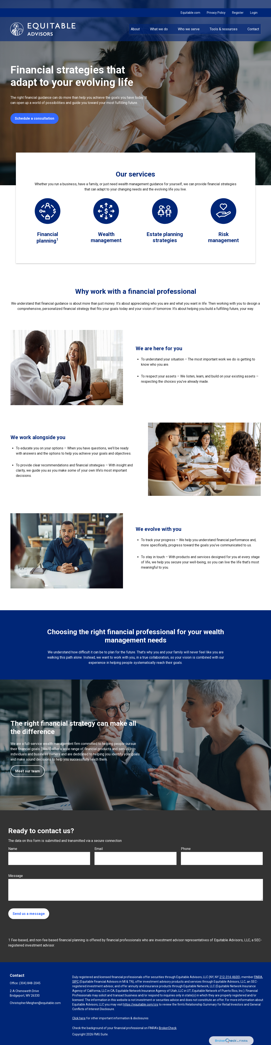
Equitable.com (190, 4)
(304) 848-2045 (29, 983)
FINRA (258, 977)
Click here (79, 1018)
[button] (135, 21)
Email (98, 849)
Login (254, 4)
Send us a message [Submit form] (29, 914)
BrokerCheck (168, 1028)
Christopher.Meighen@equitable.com (35, 1003)
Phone (186, 849)
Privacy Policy (216, 4)
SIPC (75, 981)
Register (238, 4)
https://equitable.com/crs (140, 1004)
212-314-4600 (229, 977)
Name (12, 849)
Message (15, 876)
